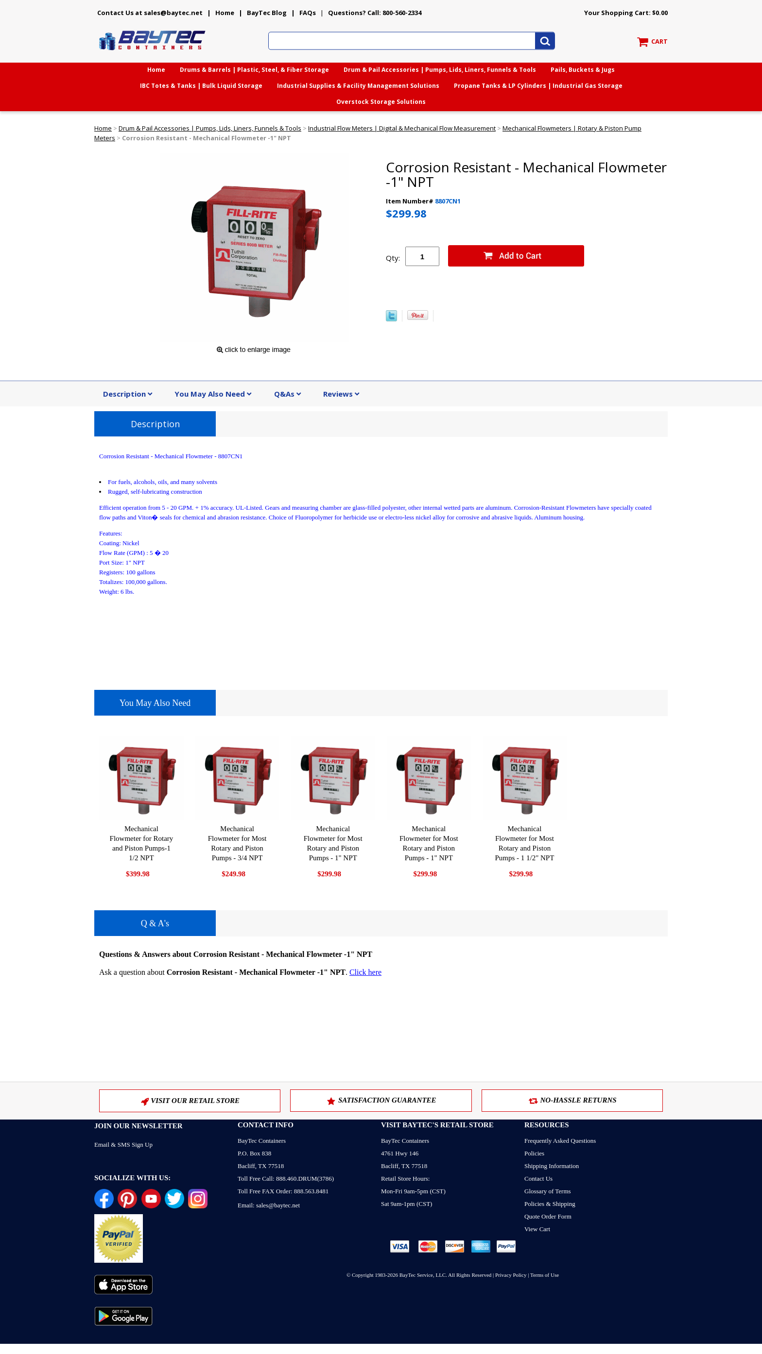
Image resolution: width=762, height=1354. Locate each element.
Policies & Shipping (549, 1203)
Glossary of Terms (547, 1191)
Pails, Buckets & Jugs (583, 70)
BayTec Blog (267, 12)
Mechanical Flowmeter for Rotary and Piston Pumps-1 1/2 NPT (141, 843)
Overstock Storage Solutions (381, 102)
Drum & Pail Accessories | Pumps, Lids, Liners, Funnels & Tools (440, 70)
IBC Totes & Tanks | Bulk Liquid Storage (201, 86)
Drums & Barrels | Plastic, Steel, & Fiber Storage (254, 70)
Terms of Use (544, 1275)
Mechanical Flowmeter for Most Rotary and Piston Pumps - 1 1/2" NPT (524, 843)
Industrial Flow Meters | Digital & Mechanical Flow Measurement (402, 128)
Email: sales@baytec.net (269, 1205)
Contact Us (538, 1178)
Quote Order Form (548, 1216)
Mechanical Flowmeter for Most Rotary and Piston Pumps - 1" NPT (333, 843)
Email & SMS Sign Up (123, 1144)
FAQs (307, 12)
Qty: (393, 258)
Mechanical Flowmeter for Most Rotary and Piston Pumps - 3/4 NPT (237, 843)
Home (224, 12)
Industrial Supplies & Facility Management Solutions (358, 86)
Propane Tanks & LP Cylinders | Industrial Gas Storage (538, 86)
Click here (365, 972)
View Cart (537, 1229)
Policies (534, 1153)
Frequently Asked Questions (560, 1140)
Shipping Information (551, 1166)
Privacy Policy (510, 1275)
